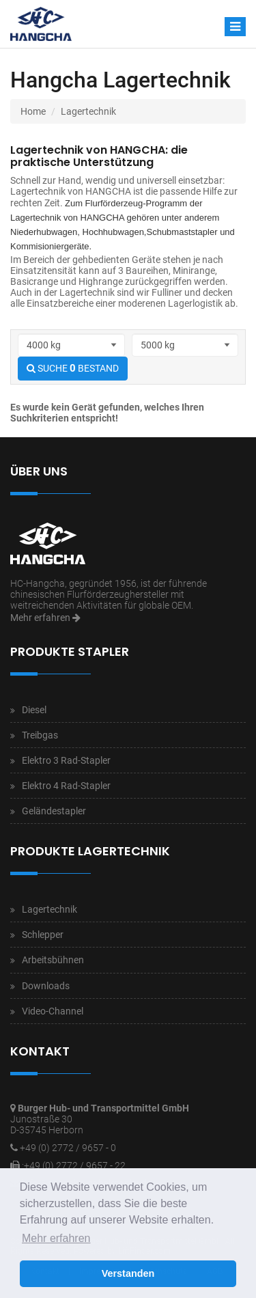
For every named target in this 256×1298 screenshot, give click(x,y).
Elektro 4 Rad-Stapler (66, 785)
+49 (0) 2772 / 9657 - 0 (68, 1147)
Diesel (34, 709)
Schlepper (42, 934)
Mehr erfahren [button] (56, 1238)
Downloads (46, 985)
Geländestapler (54, 810)
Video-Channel (52, 1011)
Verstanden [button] (128, 1273)
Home (33, 111)
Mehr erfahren (45, 617)
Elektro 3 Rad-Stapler (66, 760)
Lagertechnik (88, 111)
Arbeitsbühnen (53, 959)
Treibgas (40, 735)
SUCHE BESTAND (73, 368)
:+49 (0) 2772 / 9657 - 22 (74, 1165)
